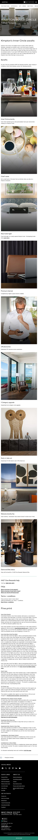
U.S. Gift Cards (4, 785)
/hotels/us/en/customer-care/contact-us (17, 695)
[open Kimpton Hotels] (9, 757)
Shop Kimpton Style (17, 783)
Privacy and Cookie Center (19, 785)
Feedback (3, 807)
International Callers (5, 804)
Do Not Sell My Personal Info (18, 789)
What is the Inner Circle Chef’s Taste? (10, 591)
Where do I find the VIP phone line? (10, 592)
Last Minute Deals (5, 779)
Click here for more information (9, 717)
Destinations (5, 6)
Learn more (6, 238)
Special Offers (4, 777)
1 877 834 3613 (17, 814)
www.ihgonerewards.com (21, 628)
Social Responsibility (17, 779)
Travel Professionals (5, 802)
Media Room (4, 800)
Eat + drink (22, 6)
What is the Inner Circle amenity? (9, 589)
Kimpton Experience (17, 777)
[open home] (1, 757)
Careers (15, 781)
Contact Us (3, 796)
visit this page (27, 750)
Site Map (3, 790)
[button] (36, 2)
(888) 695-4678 (10, 583)
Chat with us (4, 788)
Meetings (30, 6)
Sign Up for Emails (5, 798)
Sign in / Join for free (29, 2)
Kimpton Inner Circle (5, 783)
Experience (14, 6)
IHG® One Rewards (5, 781)
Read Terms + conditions (7, 602)
